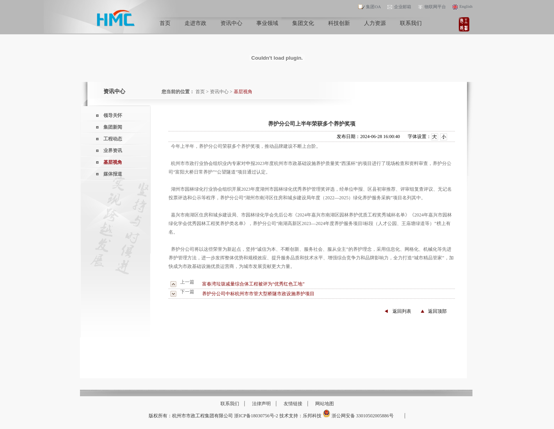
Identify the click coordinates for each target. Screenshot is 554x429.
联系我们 (411, 27)
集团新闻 (112, 127)
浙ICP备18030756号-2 (256, 415)
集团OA (369, 7)
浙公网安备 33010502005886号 (358, 415)
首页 (165, 27)
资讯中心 (231, 27)
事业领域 (267, 27)
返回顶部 (437, 311)
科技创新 (339, 27)
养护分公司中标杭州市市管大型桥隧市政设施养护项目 (258, 293)
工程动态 (112, 139)
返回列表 (401, 311)
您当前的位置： (178, 91)
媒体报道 (112, 174)
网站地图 (324, 403)
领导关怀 (112, 115)
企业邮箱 (398, 7)
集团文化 (303, 27)
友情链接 (293, 403)
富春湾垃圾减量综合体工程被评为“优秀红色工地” (253, 284)
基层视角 (112, 162)
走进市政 (195, 27)
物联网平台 (431, 7)
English (461, 6)
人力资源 (375, 27)
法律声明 (261, 403)
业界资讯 (112, 150)
